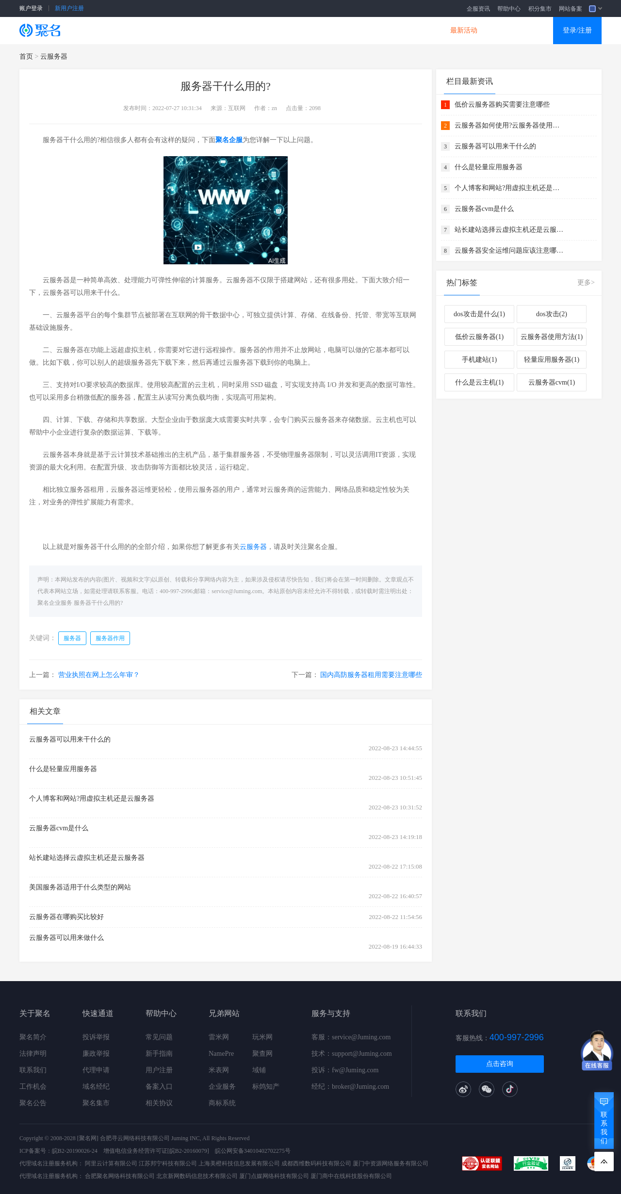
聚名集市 (96, 1103)
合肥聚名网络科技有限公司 (120, 1176)
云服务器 (182, 30)
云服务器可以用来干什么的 (70, 739)
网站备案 (570, 8)
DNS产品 (407, 30)
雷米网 (219, 1037)
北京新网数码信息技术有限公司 (197, 1176)
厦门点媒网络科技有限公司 (274, 1176)
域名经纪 (96, 1086)
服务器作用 (110, 638)
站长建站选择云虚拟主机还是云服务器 (87, 857)
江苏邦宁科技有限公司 (168, 1163)
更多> (586, 282)
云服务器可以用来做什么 (66, 937)
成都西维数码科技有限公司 (316, 1163)
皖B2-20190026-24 (75, 1150)
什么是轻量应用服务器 (63, 769)
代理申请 (96, 1070)
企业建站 (238, 30)
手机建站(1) (479, 359)
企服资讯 (478, 8)
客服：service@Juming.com (351, 1037)
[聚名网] (87, 1138)
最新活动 (463, 30)
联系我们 (33, 1070)
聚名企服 (229, 140)
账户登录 (31, 8)
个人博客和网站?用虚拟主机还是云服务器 (91, 798)
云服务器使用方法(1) (552, 336)
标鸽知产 (265, 1086)
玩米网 (262, 1037)
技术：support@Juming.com (351, 1053)
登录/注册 (577, 30)
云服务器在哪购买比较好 (66, 916)
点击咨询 (499, 1063)
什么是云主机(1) (479, 382)
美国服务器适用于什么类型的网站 (80, 887)
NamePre (221, 1053)
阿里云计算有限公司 (111, 1163)
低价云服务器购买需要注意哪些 (502, 104)
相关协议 (159, 1103)
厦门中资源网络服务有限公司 (390, 1163)
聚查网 (262, 1053)
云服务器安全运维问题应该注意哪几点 (510, 250)
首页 (26, 56)
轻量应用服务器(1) (551, 359)
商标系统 (222, 1103)
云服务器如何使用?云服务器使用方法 (510, 125)
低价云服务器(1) (479, 336)
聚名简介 (33, 1037)
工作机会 (33, 1086)
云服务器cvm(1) (551, 382)
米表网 (219, 1070)
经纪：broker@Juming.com (350, 1086)
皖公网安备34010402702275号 (253, 1150)
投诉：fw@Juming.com (345, 1070)
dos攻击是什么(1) (479, 314)
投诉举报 (96, 1037)
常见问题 (159, 1037)
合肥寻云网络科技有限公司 (135, 1138)
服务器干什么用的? (98, 602)
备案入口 (159, 1086)
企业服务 (222, 1086)
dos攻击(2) (551, 314)
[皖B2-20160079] (188, 1150)
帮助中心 (509, 8)
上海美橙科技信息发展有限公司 (239, 1163)
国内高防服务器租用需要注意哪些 (371, 674)
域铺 (259, 1070)
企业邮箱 (351, 30)
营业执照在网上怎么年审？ (99, 674)
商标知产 (295, 30)
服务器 (72, 638)
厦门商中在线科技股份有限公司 (351, 1176)
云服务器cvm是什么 (58, 828)
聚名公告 (33, 1103)
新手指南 (159, 1053)
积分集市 (540, 8)
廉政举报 (96, 1053)
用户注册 (159, 1070)
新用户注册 (69, 8)
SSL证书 (127, 30)
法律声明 (33, 1053)
